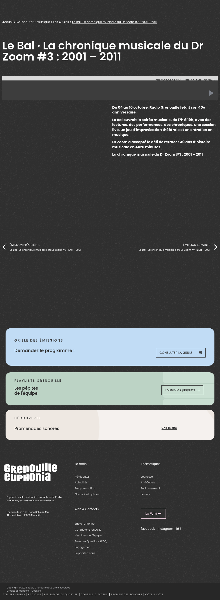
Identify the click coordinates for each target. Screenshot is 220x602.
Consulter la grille (180, 353)
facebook (148, 530)
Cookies (36, 592)
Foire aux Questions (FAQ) (91, 543)
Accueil (7, 22)
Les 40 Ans (61, 22)
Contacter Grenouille (88, 531)
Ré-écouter (25, 22)
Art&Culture (148, 484)
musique (43, 22)
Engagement (83, 549)
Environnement (150, 490)
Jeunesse (147, 478)
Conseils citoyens (94, 596)
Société (145, 496)
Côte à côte (154, 596)
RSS (178, 530)
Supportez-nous (85, 555)
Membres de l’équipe (88, 537)
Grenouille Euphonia (87, 496)
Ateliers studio (14, 596)
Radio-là (34, 596)
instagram (165, 530)
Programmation (85, 490)
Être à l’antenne (85, 525)
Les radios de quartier (61, 596)
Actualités (81, 484)
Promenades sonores (126, 596)
